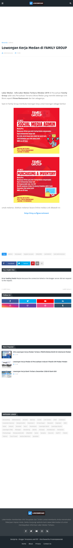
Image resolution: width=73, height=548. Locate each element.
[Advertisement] (36, 25)
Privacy (38, 544)
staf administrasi (59, 254)
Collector (62, 420)
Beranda (4, 43)
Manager (18, 430)
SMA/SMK (39, 254)
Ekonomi (50, 423)
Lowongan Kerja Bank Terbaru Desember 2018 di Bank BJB (35, 371)
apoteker (36, 436)
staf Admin (47, 254)
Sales (36, 433)
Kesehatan (33, 426)
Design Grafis (21, 423)
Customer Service (8, 423)
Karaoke (18, 426)
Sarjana (43, 433)
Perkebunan (51, 430)
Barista (32, 420)
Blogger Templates (25, 539)
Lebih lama (66, 289)
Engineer (58, 423)
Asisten (25, 420)
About (31, 544)
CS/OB (39, 420)
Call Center (47, 420)
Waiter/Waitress (25, 436)
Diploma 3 (31, 423)
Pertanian (60, 430)
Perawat (41, 430)
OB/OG (34, 430)
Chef (55, 420)
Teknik (65, 433)
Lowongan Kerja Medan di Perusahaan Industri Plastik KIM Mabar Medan (40, 362)
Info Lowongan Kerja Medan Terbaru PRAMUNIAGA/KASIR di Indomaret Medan (42, 352)
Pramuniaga (7, 433)
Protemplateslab (56, 539)
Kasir (25, 426)
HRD (65, 423)
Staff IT (58, 433)
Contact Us (47, 544)
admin (11, 43)
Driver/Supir (41, 423)
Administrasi (16, 420)
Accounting (6, 420)
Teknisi (5, 436)
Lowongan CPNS (8, 430)
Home (24, 544)
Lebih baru (6, 289)
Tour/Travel (13, 436)
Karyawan (18, 254)
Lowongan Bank (44, 426)
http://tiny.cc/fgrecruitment (36, 213)
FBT (37, 539)
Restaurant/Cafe (18, 433)
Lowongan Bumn (56, 426)
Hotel (4, 426)
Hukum (11, 426)
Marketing (26, 430)
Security (50, 433)
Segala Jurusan (28, 254)
